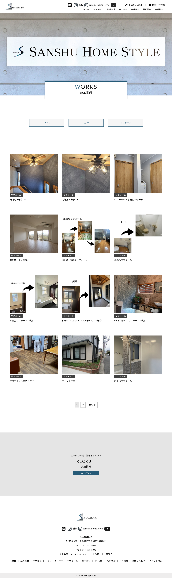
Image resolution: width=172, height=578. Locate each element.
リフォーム (125, 122)
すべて (47, 122)
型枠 (86, 122)
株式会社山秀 (90, 575)
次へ (91, 404)
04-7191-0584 (89, 545)
